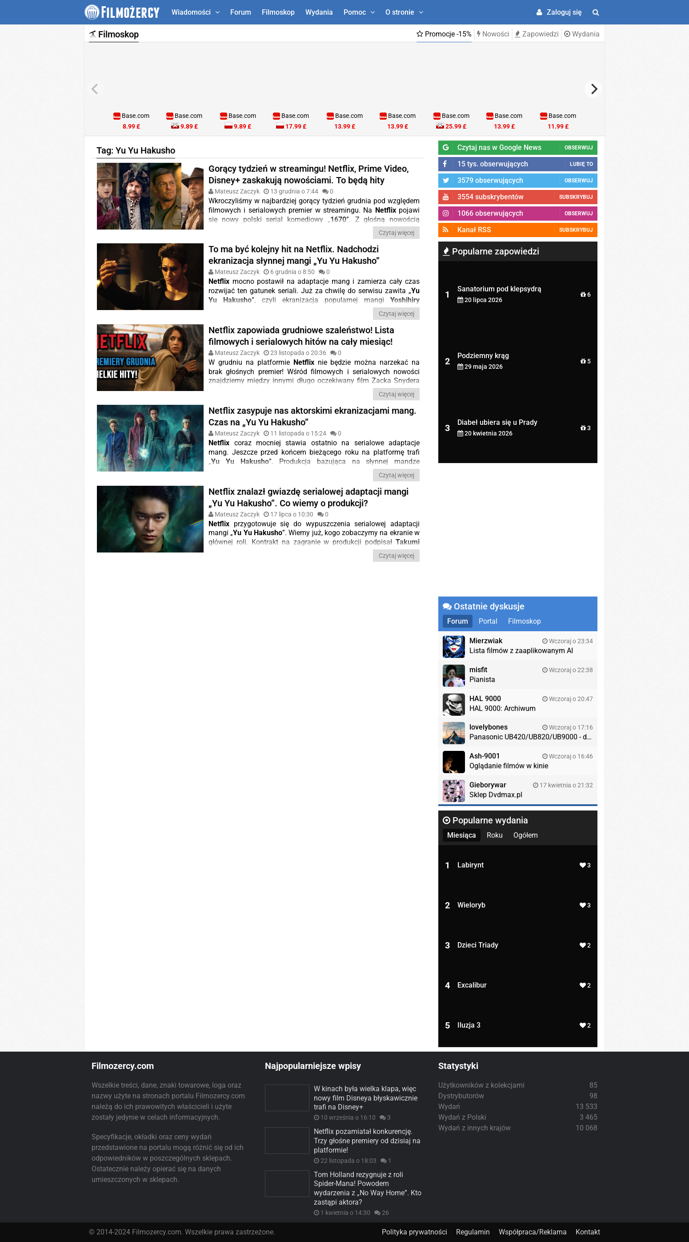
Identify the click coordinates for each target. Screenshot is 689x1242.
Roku (495, 835)
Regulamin (473, 1232)
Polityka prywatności (414, 1232)
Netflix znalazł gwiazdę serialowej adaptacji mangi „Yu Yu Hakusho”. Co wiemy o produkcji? (308, 497)
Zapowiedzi (537, 34)
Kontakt (588, 1232)
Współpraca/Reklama (533, 1232)
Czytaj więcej (396, 232)
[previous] (95, 89)
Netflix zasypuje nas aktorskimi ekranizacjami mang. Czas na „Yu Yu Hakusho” (312, 416)
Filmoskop (278, 12)
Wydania (319, 12)
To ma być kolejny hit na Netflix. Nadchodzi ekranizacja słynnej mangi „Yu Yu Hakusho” (294, 255)
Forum (240, 12)
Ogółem (525, 835)
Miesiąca (461, 835)
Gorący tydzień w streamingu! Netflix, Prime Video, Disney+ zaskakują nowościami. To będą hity (308, 174)
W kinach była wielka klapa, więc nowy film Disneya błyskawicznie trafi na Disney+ (365, 1098)
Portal (488, 621)
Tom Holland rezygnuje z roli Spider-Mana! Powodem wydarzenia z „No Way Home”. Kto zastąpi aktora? (367, 1188)
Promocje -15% (444, 34)
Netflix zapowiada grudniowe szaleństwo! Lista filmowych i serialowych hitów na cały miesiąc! (301, 336)
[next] (593, 89)
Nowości (493, 34)
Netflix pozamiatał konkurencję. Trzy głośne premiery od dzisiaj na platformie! (367, 1140)
